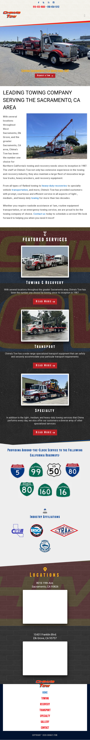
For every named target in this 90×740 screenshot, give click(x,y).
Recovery (45, 704)
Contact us (39, 214)
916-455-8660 (39, 7)
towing (35, 198)
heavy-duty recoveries (54, 186)
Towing (45, 698)
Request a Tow (43, 76)
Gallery (45, 722)
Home (45, 693)
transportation (20, 190)
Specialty (45, 716)
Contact (45, 728)
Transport (45, 710)
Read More (44, 301)
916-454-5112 (53, 7)
